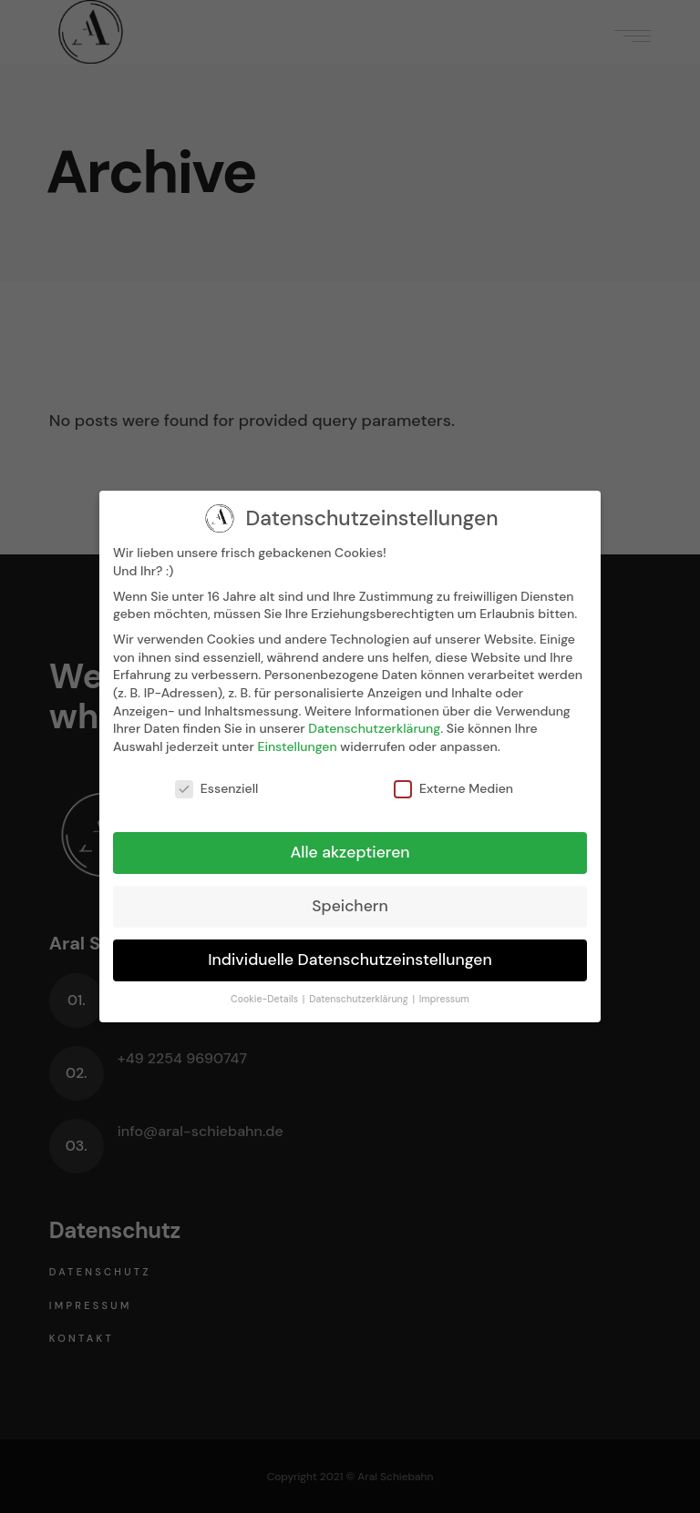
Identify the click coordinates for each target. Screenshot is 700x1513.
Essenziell (216, 788)
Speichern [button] (349, 906)
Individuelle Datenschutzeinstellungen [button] (350, 959)
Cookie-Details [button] (266, 999)
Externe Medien (453, 788)
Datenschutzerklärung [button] (359, 999)
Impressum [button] (444, 999)
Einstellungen (296, 746)
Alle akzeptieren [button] (349, 852)
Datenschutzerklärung (374, 728)
